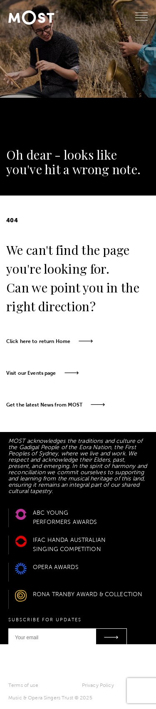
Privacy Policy (98, 685)
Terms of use (23, 685)
